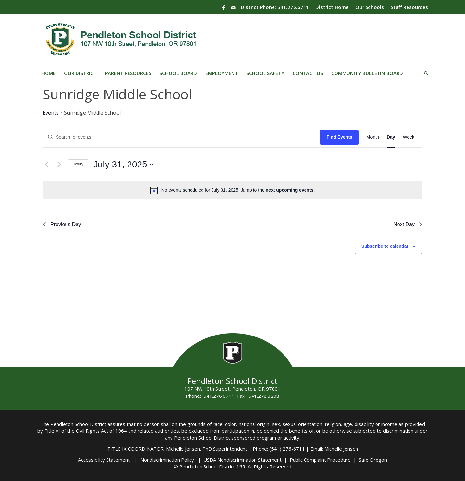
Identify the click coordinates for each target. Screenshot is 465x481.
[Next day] (59, 164)
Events (51, 112)
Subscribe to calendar (384, 246)
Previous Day (62, 224)
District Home (332, 7)
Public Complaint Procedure (320, 459)
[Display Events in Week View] (408, 137)
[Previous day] (46, 164)
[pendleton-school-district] (122, 39)
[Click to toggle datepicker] (123, 164)
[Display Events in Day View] (391, 137)
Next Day (407, 224)
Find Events (339, 137)
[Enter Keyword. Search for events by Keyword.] (181, 137)
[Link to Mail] (233, 7)
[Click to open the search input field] (424, 73)
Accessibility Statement (104, 459)
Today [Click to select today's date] (78, 164)
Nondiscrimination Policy (167, 459)
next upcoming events (290, 190)
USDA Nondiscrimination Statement (243, 459)
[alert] (238, 190)
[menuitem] (332, 7)
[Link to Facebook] (224, 7)
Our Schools (370, 7)
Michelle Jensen (341, 449)
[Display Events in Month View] (373, 137)
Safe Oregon (373, 459)
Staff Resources (409, 7)
